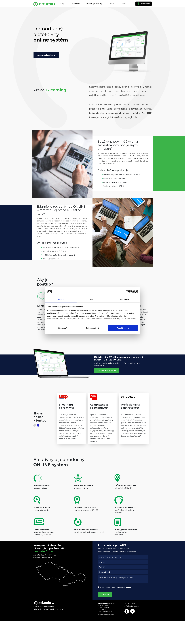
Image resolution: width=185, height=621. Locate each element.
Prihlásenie (143, 3)
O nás (111, 4)
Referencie (76, 4)
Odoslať (105, 594)
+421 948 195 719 (129, 603)
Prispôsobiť (92, 328)
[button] (34, 425)
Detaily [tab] (92, 299)
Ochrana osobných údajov (106, 614)
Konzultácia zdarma (46, 55)
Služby (62, 4)
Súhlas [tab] (60, 299)
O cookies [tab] (124, 299)
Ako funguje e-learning (94, 4)
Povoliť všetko (123, 328)
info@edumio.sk (131, 606)
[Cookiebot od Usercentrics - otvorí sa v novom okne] (128, 291)
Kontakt (123, 4)
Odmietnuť (62, 328)
